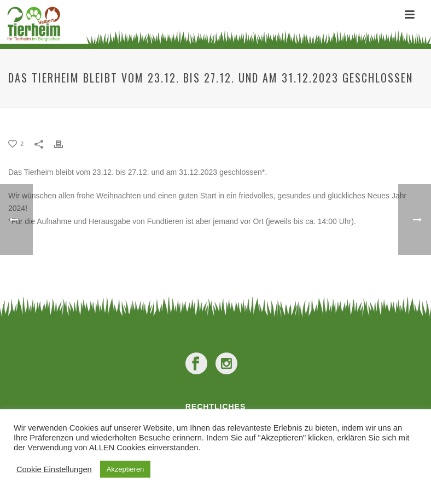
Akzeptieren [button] (125, 469)
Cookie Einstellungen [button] (54, 469)
